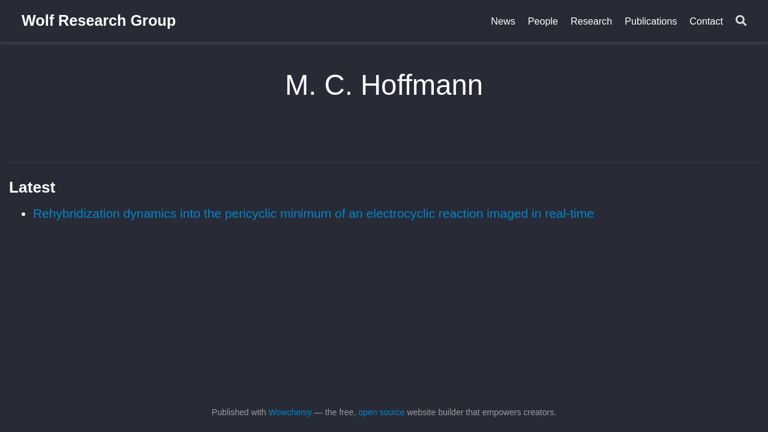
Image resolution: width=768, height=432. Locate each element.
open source (381, 412)
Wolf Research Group (99, 20)
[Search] (741, 21)
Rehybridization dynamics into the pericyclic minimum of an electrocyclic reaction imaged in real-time (313, 213)
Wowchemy (289, 412)
